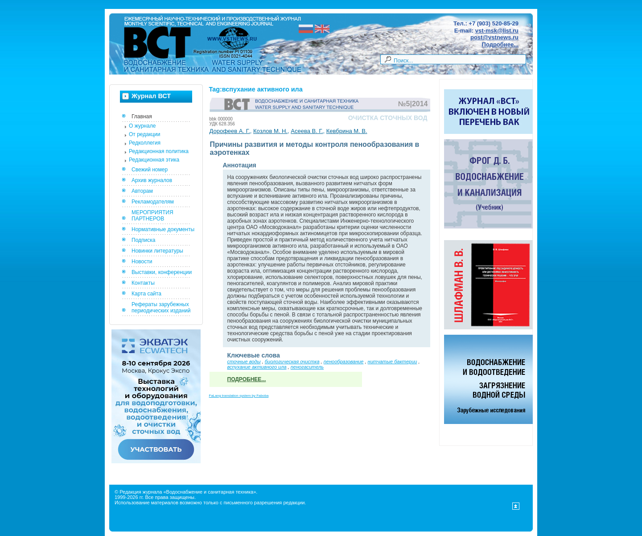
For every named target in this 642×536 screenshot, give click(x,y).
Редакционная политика (159, 151)
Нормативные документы (163, 229)
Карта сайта (146, 294)
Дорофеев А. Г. (230, 131)
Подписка (143, 240)
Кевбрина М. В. (346, 131)
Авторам (142, 191)
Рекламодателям (153, 202)
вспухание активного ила (257, 367)
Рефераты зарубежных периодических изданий (161, 307)
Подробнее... (500, 44)
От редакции (144, 134)
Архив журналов (152, 180)
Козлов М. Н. (270, 131)
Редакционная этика (154, 160)
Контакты (143, 283)
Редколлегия (144, 143)
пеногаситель (307, 367)
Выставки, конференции (162, 272)
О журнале (142, 126)
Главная (142, 116)
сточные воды (244, 361)
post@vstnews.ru (494, 37)
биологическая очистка (292, 361)
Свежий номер (150, 169)
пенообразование (344, 361)
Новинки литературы (157, 251)
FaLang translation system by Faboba (239, 396)
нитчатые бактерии (392, 361)
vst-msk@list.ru (497, 30)
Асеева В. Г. (307, 131)
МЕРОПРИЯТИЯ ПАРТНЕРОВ (152, 215)
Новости (142, 261)
